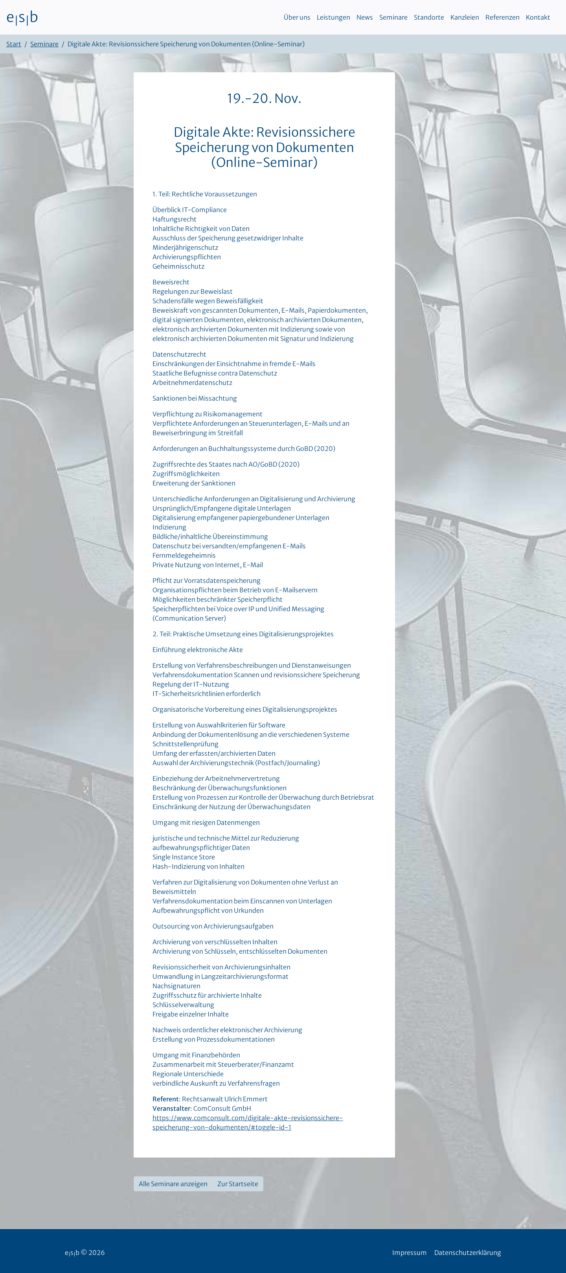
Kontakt (538, 17)
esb (22, 17)
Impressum (409, 1253)
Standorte (429, 17)
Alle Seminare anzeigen (173, 1184)
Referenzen (502, 17)
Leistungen (333, 17)
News (365, 17)
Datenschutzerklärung (467, 1253)
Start (13, 44)
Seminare (393, 17)
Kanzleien (464, 17)
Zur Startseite (237, 1184)
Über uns (297, 17)
